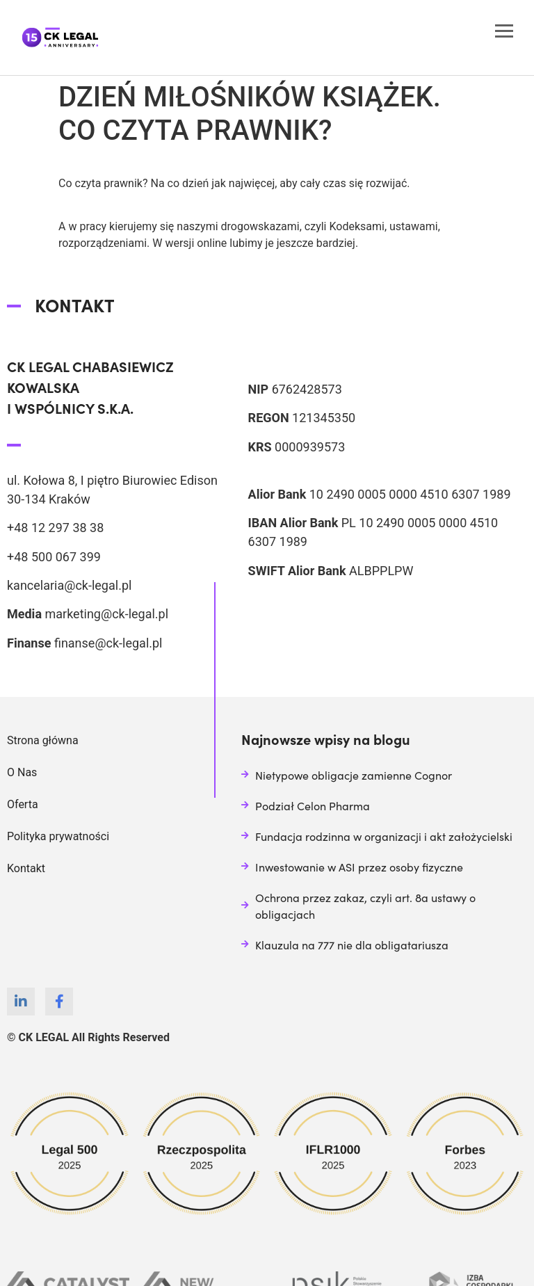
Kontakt (26, 868)
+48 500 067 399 (54, 556)
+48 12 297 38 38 (55, 527)
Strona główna (43, 740)
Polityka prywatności (58, 836)
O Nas (22, 772)
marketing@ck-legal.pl (106, 613)
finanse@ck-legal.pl (108, 643)
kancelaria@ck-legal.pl (69, 585)
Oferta (22, 804)
